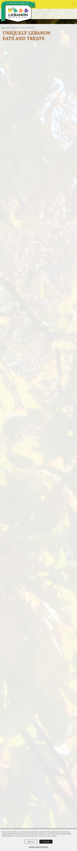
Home (4, 27)
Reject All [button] (31, 842)
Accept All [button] (46, 842)
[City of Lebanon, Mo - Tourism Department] (18, 12)
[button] (70, 5)
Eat (8, 27)
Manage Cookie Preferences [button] (38, 847)
